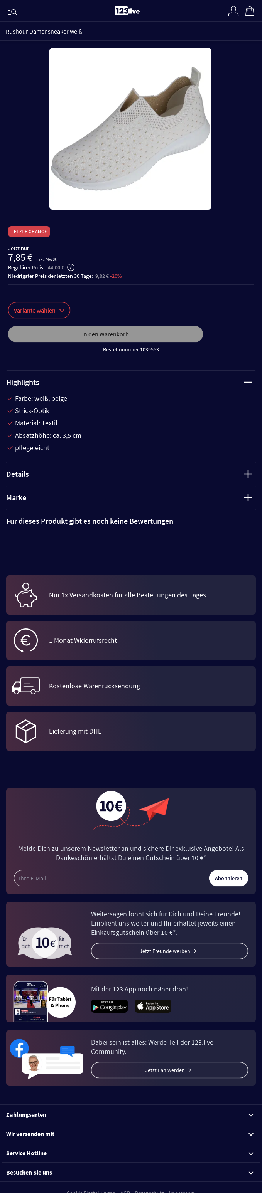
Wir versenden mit (130, 1134)
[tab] (131, 521)
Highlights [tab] (129, 382)
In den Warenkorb (105, 334)
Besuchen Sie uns (130, 1172)
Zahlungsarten (130, 1114)
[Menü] (12, 11)
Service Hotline (130, 1153)
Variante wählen (39, 310)
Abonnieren (228, 878)
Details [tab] (129, 474)
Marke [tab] (129, 497)
